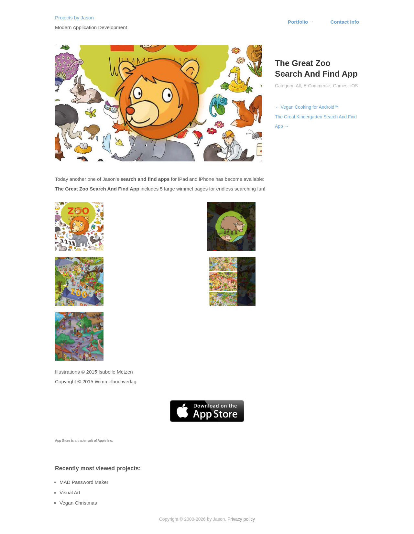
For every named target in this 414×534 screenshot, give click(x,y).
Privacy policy (241, 519)
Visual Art (70, 492)
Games (340, 85)
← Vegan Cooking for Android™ (307, 107)
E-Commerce (317, 85)
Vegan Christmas (78, 503)
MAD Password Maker (84, 482)
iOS (354, 85)
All (298, 85)
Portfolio (298, 21)
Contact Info (344, 21)
